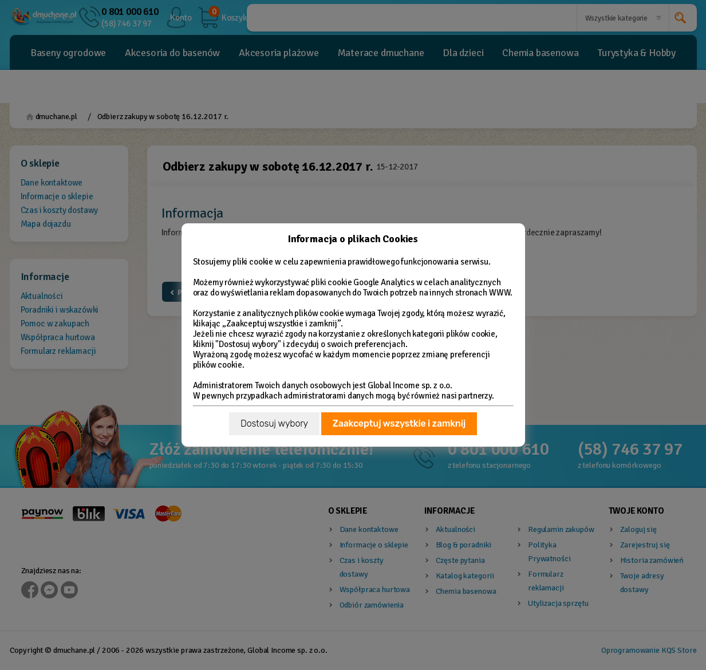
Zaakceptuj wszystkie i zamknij (399, 423)
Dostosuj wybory (274, 423)
